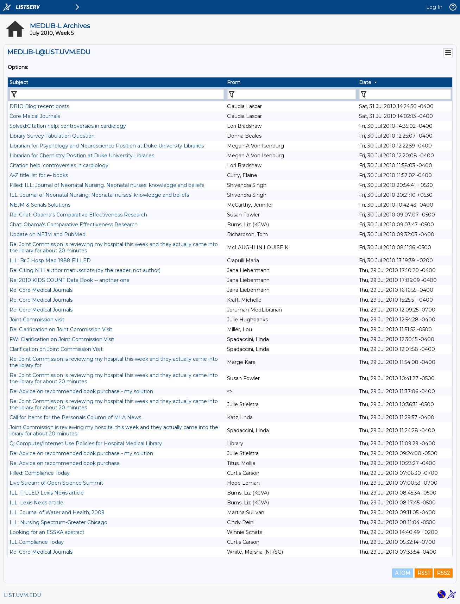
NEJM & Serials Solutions (40, 205)
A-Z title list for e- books (39, 175)
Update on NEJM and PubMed (48, 234)
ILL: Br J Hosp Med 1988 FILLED (50, 260)
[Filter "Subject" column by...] (117, 94)
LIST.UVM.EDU (22, 595)
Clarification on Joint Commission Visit (56, 349)
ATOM (402, 573)
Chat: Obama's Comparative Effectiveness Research (74, 224)
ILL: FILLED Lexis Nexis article (47, 493)
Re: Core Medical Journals (41, 290)
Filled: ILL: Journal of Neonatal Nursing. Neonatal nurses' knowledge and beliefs (107, 185)
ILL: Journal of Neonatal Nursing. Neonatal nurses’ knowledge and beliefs (99, 195)
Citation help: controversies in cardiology (59, 165)
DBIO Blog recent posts (39, 106)
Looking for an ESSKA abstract (47, 532)
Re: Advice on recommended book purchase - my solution (81, 391)
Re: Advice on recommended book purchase (65, 463)
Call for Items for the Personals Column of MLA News (75, 417)
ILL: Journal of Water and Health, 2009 (57, 512)
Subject (19, 82)
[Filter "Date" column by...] (405, 94)
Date (365, 82)
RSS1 (423, 573)
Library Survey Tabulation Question (52, 136)
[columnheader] (116, 82)
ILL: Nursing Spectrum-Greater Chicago (58, 522)
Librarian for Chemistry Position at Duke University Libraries (82, 155)
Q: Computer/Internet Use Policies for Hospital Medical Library (86, 443)
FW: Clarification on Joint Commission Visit (62, 339)
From (233, 82)
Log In (434, 7)
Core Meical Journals (35, 116)
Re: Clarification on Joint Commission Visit (61, 329)
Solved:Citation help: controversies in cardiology (68, 126)
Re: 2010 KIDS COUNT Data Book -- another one (70, 280)
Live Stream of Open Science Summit (56, 483)
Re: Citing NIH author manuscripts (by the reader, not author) (85, 270)
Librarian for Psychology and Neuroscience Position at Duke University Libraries (107, 146)
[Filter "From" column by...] (291, 94)
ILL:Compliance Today (37, 542)
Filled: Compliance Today (40, 473)
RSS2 (443, 573)
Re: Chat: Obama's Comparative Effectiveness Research (78, 215)
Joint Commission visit (37, 319)
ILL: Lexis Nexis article (36, 502)
